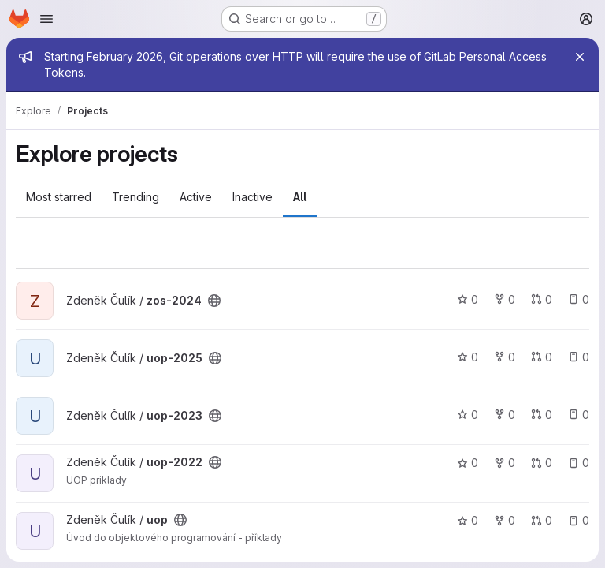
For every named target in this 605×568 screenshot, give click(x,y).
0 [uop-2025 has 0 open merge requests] (541, 357)
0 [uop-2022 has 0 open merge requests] (541, 462)
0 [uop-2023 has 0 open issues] (578, 414)
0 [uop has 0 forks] (504, 520)
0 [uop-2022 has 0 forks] (504, 462)
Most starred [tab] (58, 197)
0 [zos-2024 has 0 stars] (467, 299)
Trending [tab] (135, 197)
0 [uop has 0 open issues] (578, 520)
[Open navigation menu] (46, 19)
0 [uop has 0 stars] (467, 520)
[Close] (579, 56)
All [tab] (299, 197)
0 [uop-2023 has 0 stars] (467, 414)
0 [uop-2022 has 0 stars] (467, 462)
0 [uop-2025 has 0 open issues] (578, 357)
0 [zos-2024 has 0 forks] (504, 299)
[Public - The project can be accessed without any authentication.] (214, 300)
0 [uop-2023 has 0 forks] (504, 414)
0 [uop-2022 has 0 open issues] (578, 462)
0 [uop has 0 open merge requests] (541, 520)
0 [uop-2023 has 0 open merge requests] (541, 414)
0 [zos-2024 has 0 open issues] (578, 299)
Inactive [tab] (252, 197)
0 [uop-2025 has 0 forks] (504, 357)
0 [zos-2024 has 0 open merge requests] (541, 299)
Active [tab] (196, 197)
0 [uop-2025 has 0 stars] (467, 357)
